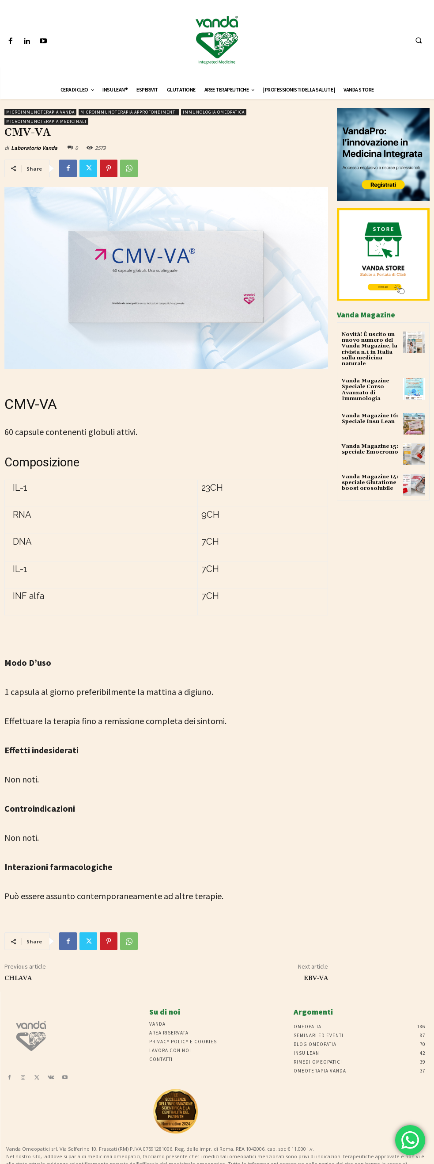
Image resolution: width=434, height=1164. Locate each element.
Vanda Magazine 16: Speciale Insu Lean (370, 418)
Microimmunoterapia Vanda (40, 112)
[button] (419, 40)
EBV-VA (316, 978)
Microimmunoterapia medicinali (46, 121)
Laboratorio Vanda (34, 148)
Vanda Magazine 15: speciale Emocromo (370, 449)
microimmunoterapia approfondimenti (129, 112)
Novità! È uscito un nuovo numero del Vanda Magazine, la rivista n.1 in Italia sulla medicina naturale (369, 349)
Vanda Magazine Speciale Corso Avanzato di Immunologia (365, 390)
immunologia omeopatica (213, 112)
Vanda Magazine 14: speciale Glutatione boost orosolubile (370, 482)
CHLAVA (18, 978)
